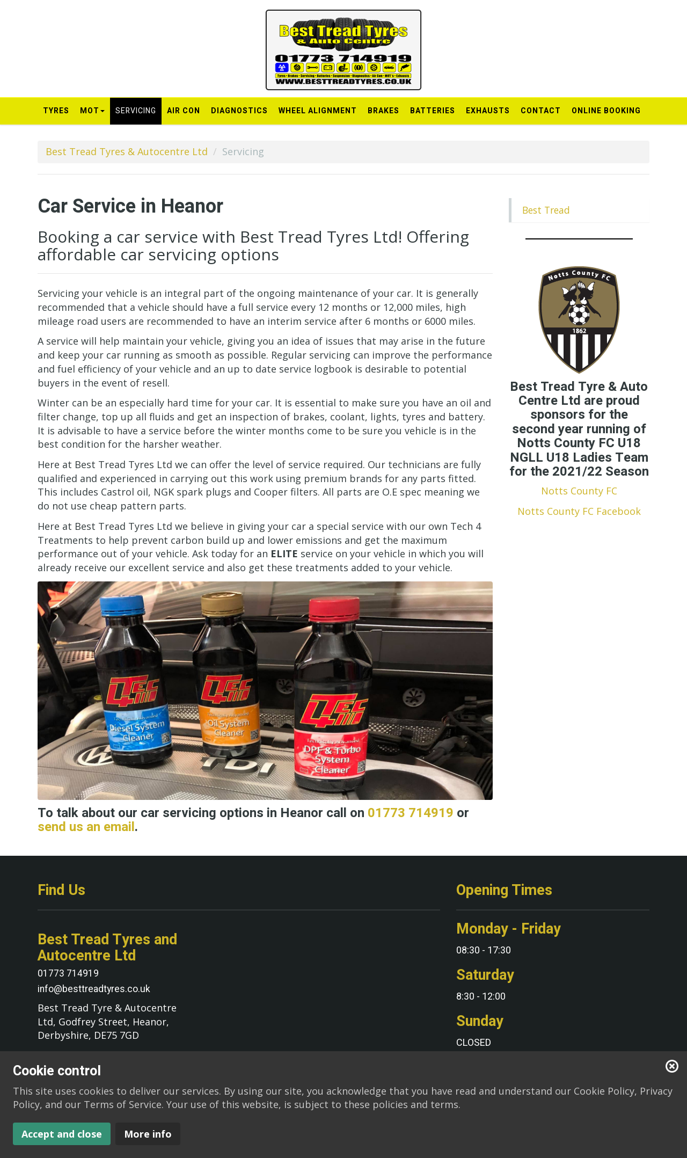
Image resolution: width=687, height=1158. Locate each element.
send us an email (86, 827)
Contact (541, 110)
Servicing (135, 110)
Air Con (183, 110)
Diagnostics (239, 110)
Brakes (383, 110)
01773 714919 (411, 813)
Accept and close (61, 1133)
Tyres (56, 110)
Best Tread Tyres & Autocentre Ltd (127, 151)
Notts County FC (579, 490)
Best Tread (546, 209)
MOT (92, 114)
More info (148, 1133)
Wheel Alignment (318, 110)
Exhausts (488, 110)
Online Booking (606, 110)
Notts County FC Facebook (579, 511)
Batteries (432, 110)
